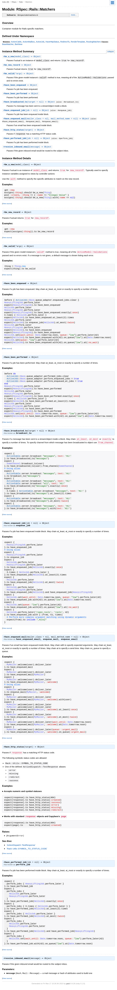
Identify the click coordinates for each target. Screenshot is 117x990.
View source (7, 205)
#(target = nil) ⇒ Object (30, 102)
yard (68, 986)
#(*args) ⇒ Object (18, 74)
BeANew (18, 44)
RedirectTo (65, 42)
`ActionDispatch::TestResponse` (21, 847)
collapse (110, 51)
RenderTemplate (78, 42)
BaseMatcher (8, 44)
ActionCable (16, 42)
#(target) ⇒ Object (24, 131)
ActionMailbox (29, 42)
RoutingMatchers (93, 42)
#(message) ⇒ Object (27, 148)
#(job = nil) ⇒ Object (27, 111)
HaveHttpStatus (52, 42)
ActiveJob (40, 42)
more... (74, 15)
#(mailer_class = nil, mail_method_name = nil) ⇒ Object (47, 119)
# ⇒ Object (17, 65)
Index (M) (5, 2)
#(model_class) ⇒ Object (22, 56)
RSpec (14, 2)
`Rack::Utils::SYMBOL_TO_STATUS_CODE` (27, 850)
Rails (21, 2)
